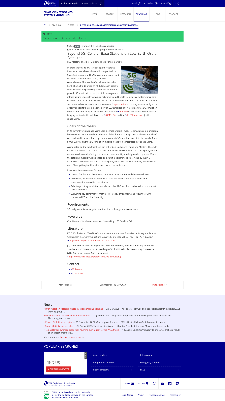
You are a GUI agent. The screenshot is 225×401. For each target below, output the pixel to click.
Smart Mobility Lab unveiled (58, 326)
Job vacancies (146, 355)
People (110, 14)
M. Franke (77, 269)
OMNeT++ (111, 115)
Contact (173, 14)
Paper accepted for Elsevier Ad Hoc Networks (67, 316)
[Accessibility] (150, 3)
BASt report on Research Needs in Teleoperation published (73, 309)
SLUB (143, 370)
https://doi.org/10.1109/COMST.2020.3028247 (93, 241)
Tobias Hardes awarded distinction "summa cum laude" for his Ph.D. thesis (81, 330)
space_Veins (120, 104)
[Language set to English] (176, 3)
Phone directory (101, 370)
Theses (71, 24)
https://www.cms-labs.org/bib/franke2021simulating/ (95, 257)
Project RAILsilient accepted (58, 322)
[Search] (136, 3)
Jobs (157, 14)
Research (125, 14)
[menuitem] (94, 14)
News (94, 14)
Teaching (141, 14)
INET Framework (135, 115)
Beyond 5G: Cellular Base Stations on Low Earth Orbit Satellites (109, 25)
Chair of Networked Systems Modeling (58, 14)
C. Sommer (77, 274)
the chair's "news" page (71, 337)
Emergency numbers (150, 363)
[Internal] (165, 3)
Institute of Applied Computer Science (79, 3)
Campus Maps (100, 355)
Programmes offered (103, 363)
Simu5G (124, 112)
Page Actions (158, 285)
